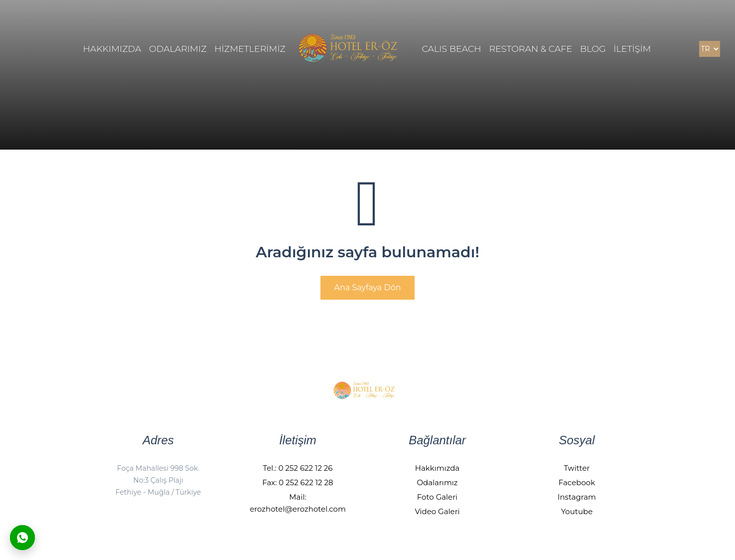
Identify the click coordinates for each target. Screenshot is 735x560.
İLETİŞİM (632, 48)
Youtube (577, 511)
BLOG (593, 48)
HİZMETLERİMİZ (250, 48)
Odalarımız (437, 482)
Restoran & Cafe (530, 48)
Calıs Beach (451, 48)
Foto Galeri (437, 497)
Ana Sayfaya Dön (367, 287)
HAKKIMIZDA (112, 48)
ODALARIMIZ (177, 48)
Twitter (577, 468)
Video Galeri (437, 511)
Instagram (577, 497)
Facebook (577, 482)
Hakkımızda (437, 468)
